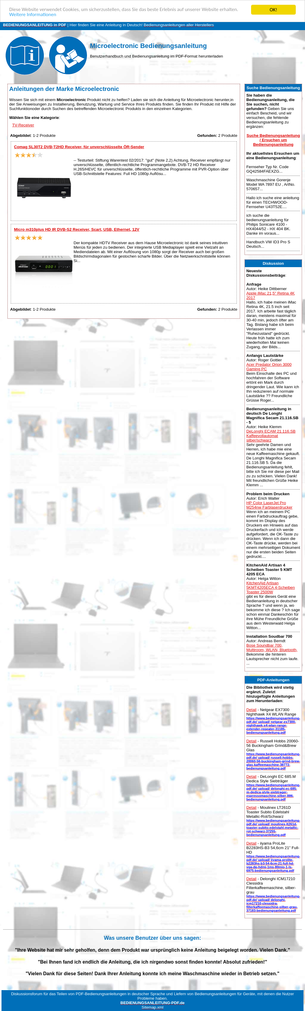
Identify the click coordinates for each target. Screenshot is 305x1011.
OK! (273, 10)
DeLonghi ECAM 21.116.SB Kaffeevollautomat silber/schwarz (270, 435)
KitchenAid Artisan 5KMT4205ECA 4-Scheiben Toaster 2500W (270, 587)
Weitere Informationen (32, 15)
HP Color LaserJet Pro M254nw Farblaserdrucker (269, 505)
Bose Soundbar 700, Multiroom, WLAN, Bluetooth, (272, 647)
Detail (251, 709)
